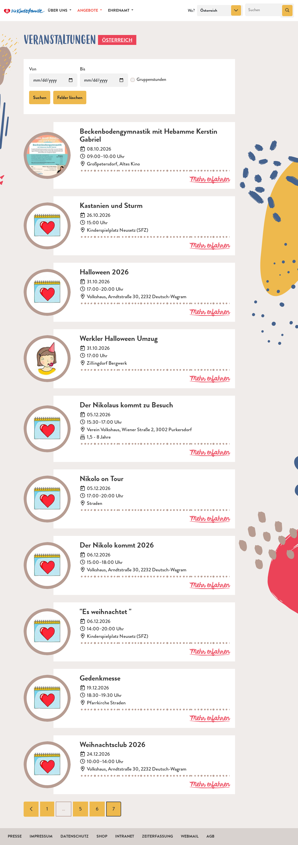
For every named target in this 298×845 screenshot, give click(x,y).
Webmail (190, 836)
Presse (15, 836)
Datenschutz (74, 836)
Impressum (41, 836)
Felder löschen (69, 97)
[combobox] (220, 10)
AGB (210, 836)
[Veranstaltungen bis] (104, 80)
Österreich (117, 40)
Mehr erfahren (210, 180)
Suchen (39, 97)
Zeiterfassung (157, 836)
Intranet (124, 836)
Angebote (88, 10)
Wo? (191, 10)
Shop (102, 836)
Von (32, 69)
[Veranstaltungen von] (53, 80)
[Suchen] (263, 9)
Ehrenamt (119, 10)
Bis (82, 69)
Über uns (58, 10)
